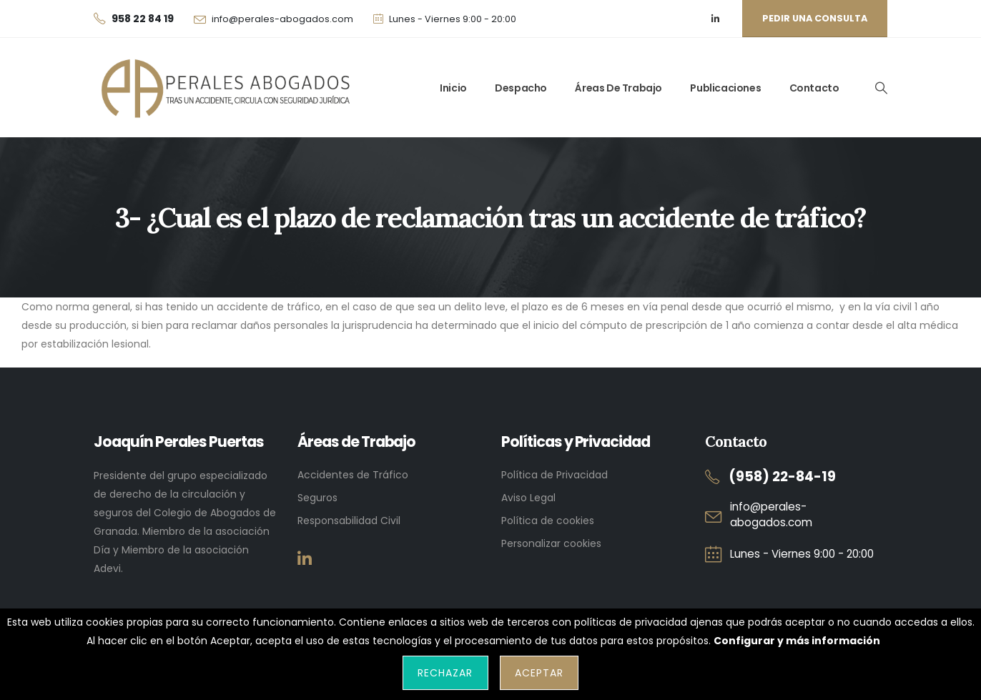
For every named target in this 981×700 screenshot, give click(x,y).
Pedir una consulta (814, 18)
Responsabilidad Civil (348, 520)
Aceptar (539, 673)
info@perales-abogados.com (282, 19)
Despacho (521, 88)
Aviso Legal (528, 498)
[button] (880, 88)
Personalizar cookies (551, 543)
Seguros (317, 498)
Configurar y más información (797, 641)
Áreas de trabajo (618, 88)
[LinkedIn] (715, 19)
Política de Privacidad (554, 475)
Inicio (453, 88)
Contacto (814, 88)
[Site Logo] (222, 87)
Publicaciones (725, 88)
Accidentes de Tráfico (352, 475)
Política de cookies (547, 520)
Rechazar (445, 673)
